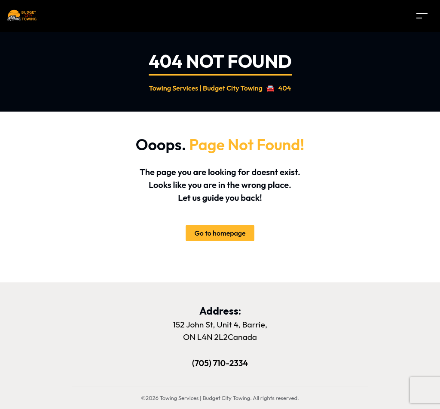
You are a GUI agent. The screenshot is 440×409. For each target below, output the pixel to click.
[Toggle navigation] (422, 15)
